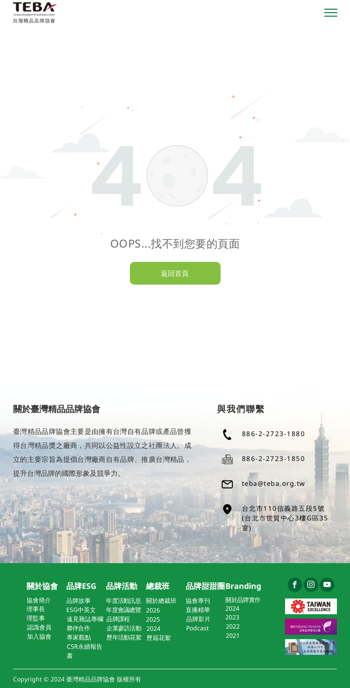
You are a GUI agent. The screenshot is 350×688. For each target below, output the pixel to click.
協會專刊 (198, 600)
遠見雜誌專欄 (85, 619)
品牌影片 (198, 619)
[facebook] (295, 586)
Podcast (197, 628)
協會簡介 (39, 600)
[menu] (330, 12)
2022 (233, 626)
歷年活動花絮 (123, 637)
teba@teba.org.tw (274, 483)
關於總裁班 (161, 600)
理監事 (36, 618)
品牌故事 (78, 600)
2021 (233, 635)
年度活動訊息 (123, 600)
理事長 (36, 609)
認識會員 (39, 627)
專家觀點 (79, 637)
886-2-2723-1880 (274, 433)
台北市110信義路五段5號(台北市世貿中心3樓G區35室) (285, 518)
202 (151, 610)
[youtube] (327, 586)
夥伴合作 (78, 628)
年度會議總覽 (123, 609)
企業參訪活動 (123, 628)
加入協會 (39, 636)
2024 (232, 608)
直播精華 (198, 609)
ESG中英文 (81, 609)
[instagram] (311, 586)
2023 (232, 617)
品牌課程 (117, 619)
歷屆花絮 (158, 637)
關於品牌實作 (242, 599)
